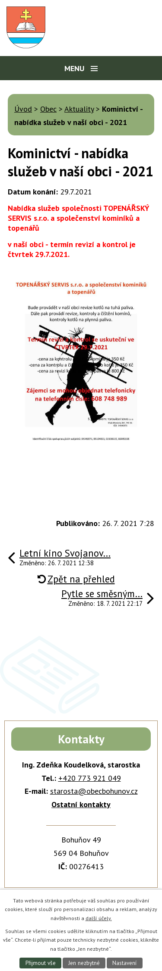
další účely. (99, 918)
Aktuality (79, 109)
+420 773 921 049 (89, 778)
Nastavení (124, 963)
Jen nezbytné (84, 963)
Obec (48, 109)
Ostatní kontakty (81, 804)
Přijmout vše (40, 963)
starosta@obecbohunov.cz (94, 791)
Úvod (23, 109)
